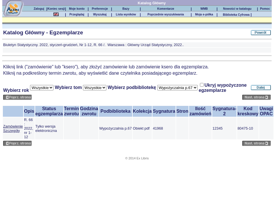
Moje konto (77, 8)
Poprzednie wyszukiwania (166, 14)
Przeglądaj (77, 14)
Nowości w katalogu (237, 8)
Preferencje (100, 8)
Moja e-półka (204, 14)
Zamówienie (13, 126)
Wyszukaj (100, 14)
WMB (204, 8)
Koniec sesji (56, 8)
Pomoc (265, 8)
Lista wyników (126, 14)
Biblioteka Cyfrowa (236, 14)
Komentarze (165, 8)
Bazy (125, 8)
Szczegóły (11, 130)
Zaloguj (39, 8)
